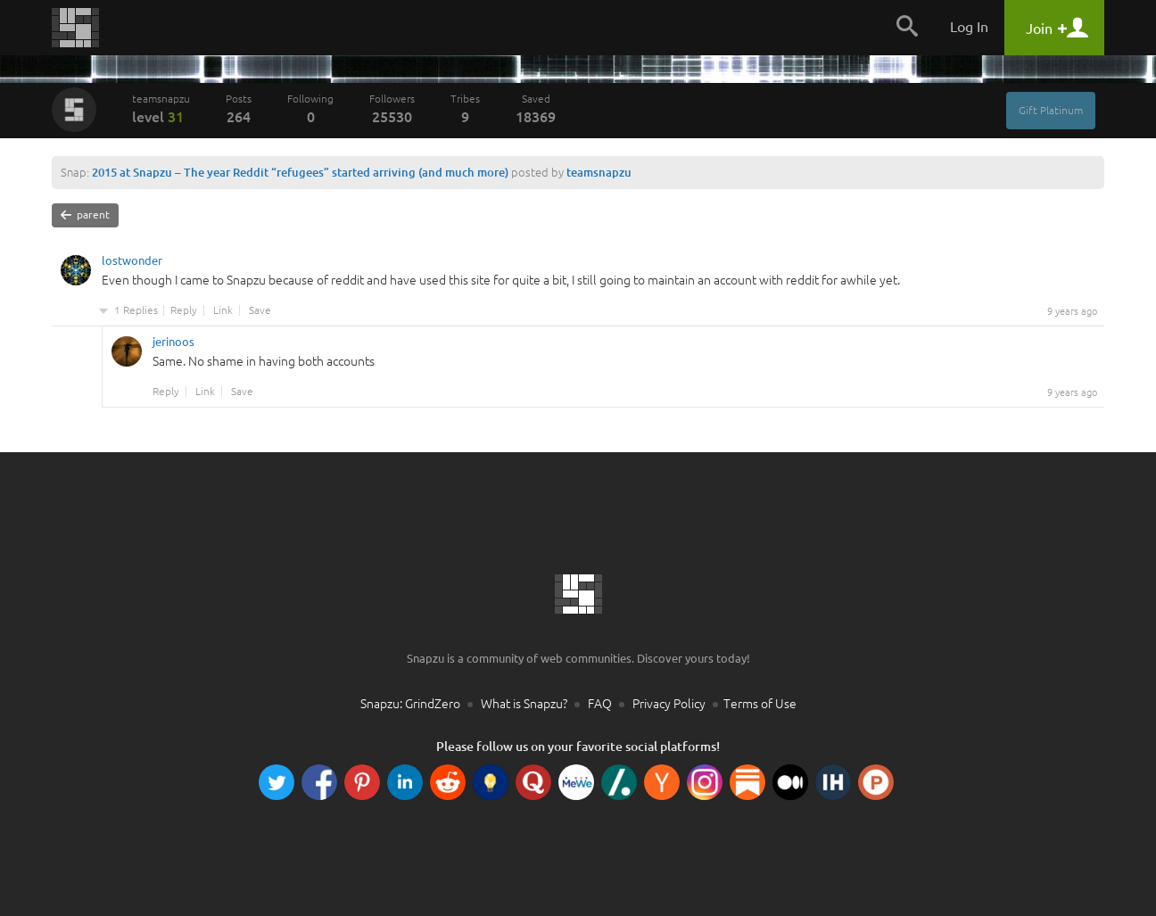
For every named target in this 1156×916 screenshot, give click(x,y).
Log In (969, 27)
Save (260, 310)
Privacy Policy (669, 704)
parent (85, 215)
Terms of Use (760, 704)
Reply (183, 310)
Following (310, 109)
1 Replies (136, 310)
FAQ (600, 704)
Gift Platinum (1051, 110)
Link (223, 310)
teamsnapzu (161, 109)
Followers (392, 109)
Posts (239, 109)
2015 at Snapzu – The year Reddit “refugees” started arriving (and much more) (300, 172)
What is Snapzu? (524, 704)
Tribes (465, 109)
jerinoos (173, 344)
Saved (536, 109)
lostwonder (132, 263)
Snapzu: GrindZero (410, 704)
